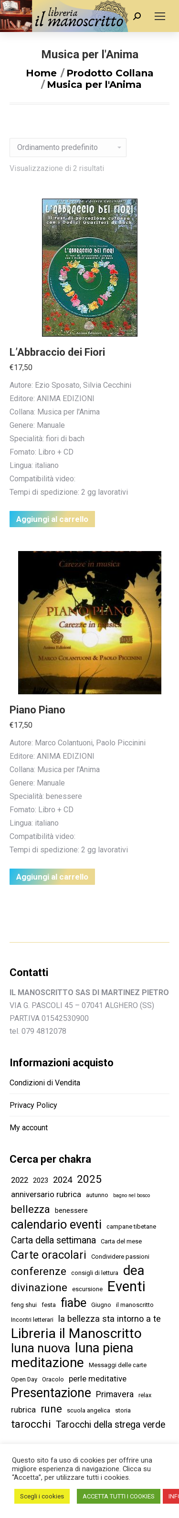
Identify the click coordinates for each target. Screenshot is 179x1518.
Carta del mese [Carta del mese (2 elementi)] (121, 1241)
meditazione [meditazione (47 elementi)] (47, 1362)
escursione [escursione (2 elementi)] (87, 1289)
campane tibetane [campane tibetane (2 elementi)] (131, 1226)
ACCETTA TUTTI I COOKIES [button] (119, 1496)
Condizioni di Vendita (45, 1082)
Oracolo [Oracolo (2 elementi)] (53, 1379)
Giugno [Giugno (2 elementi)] (101, 1304)
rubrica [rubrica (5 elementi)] (23, 1409)
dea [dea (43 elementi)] (134, 1270)
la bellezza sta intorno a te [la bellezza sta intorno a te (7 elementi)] (109, 1319)
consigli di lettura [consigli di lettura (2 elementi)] (94, 1272)
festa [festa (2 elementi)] (49, 1304)
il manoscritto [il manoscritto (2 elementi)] (135, 1304)
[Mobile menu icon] (159, 16)
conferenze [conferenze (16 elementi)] (38, 1271)
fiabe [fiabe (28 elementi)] (73, 1302)
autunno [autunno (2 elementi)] (97, 1195)
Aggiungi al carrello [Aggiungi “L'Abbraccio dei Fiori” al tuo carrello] (52, 519)
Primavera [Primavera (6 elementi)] (115, 1394)
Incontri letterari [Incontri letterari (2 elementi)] (32, 1319)
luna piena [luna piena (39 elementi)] (104, 1348)
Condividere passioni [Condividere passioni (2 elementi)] (120, 1256)
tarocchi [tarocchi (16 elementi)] (31, 1424)
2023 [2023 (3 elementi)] (40, 1181)
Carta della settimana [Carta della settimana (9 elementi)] (53, 1240)
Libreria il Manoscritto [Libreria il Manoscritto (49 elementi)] (76, 1333)
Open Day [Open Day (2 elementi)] (24, 1379)
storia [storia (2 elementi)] (123, 1410)
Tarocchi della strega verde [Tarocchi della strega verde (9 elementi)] (110, 1424)
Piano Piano (37, 710)
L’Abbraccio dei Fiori (57, 352)
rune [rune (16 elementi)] (51, 1408)
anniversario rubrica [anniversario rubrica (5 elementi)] (46, 1194)
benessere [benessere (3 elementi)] (71, 1211)
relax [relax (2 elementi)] (144, 1395)
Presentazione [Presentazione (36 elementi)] (51, 1393)
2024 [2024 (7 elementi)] (62, 1180)
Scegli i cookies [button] (42, 1496)
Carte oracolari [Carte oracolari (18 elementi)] (48, 1255)
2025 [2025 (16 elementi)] (89, 1179)
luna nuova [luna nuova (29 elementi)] (40, 1348)
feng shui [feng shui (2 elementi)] (24, 1304)
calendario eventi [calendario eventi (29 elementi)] (56, 1224)
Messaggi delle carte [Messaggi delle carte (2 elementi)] (118, 1365)
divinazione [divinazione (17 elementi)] (39, 1287)
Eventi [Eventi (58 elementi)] (126, 1286)
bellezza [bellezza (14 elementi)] (30, 1209)
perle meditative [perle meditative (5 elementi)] (97, 1378)
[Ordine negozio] (68, 147)
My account (29, 1127)
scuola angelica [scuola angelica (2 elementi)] (88, 1410)
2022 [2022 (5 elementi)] (19, 1180)
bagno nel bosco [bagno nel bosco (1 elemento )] (131, 1195)
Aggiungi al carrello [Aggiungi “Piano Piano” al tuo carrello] (52, 876)
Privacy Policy (33, 1105)
